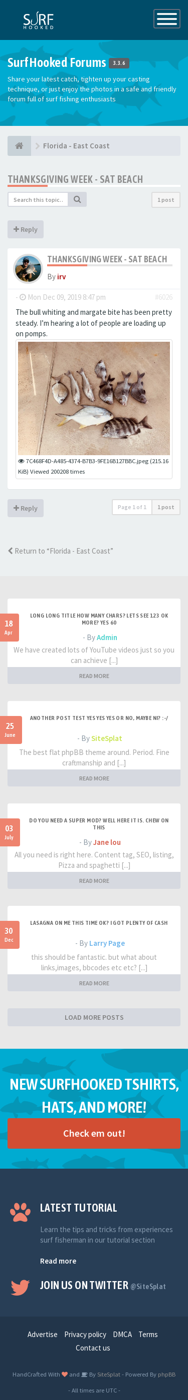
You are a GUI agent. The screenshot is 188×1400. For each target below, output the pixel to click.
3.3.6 (119, 63)
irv (61, 276)
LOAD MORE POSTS (94, 1017)
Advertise (43, 1334)
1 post (165, 199)
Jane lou (107, 842)
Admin (107, 637)
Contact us (93, 1348)
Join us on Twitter (103, 1285)
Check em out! (94, 1133)
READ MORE (94, 676)
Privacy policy (85, 1334)
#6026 (163, 297)
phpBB (166, 1374)
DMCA (122, 1334)
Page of (132, 507)
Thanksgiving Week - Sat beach (75, 179)
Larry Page (107, 943)
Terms (148, 1334)
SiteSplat (106, 738)
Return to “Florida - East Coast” (60, 551)
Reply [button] (26, 229)
